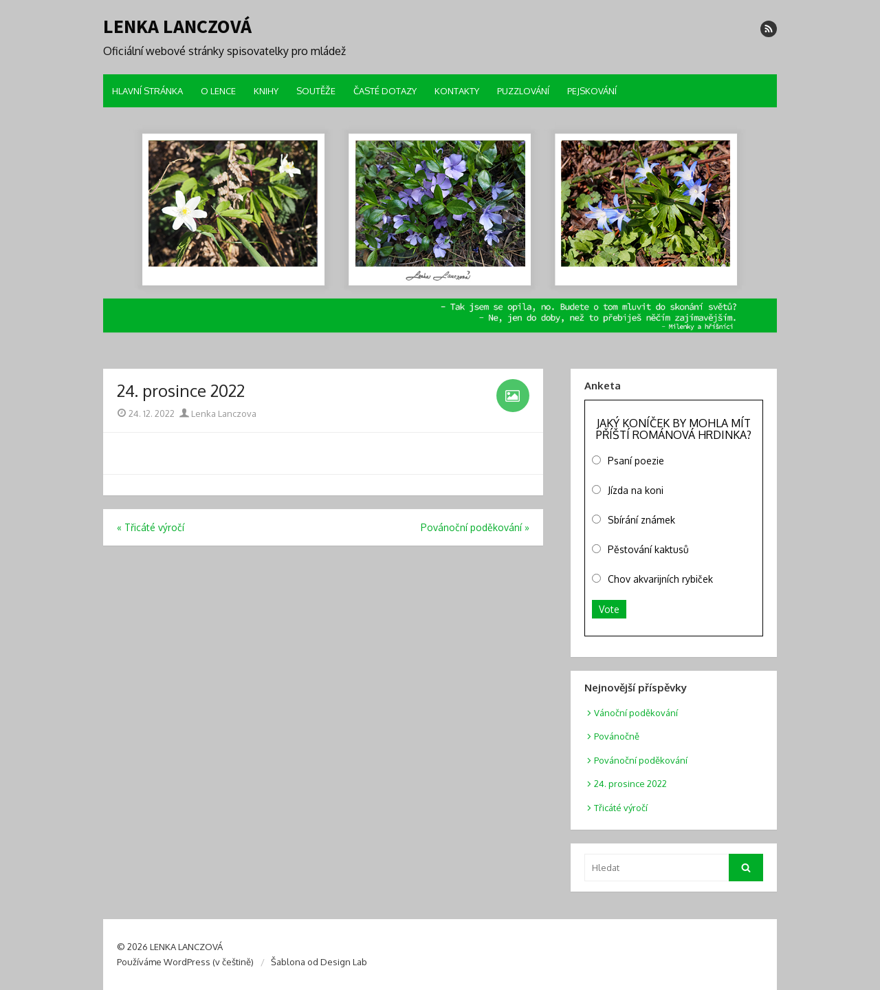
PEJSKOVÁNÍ (592, 90)
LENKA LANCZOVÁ (177, 26)
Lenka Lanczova (217, 413)
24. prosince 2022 (630, 783)
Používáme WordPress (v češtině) (185, 961)
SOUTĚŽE (316, 90)
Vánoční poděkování (636, 712)
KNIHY (266, 90)
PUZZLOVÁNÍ (523, 90)
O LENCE (218, 90)
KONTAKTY (456, 90)
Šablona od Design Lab (319, 961)
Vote (609, 609)
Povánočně (616, 736)
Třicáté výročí (621, 807)
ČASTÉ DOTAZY (385, 90)
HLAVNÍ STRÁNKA (147, 90)
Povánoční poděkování (641, 760)
